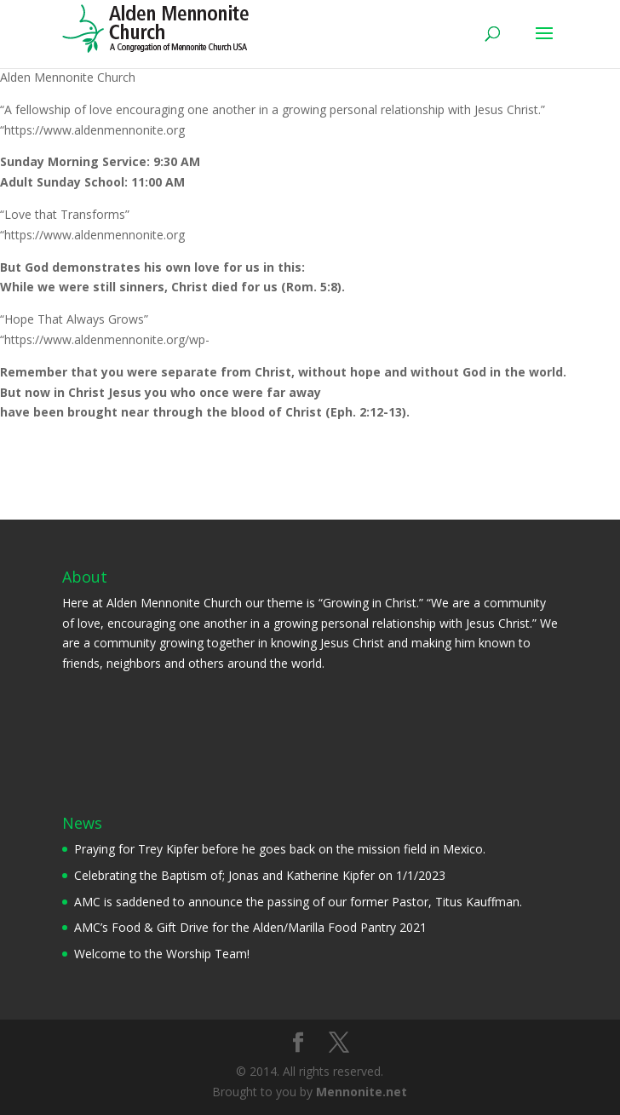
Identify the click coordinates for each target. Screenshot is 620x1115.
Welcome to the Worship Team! (162, 953)
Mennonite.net (361, 1091)
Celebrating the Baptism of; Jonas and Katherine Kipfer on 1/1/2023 (259, 875)
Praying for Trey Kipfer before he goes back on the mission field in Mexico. (279, 849)
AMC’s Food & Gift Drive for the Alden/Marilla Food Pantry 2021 (250, 927)
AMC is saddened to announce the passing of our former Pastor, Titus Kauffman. (298, 902)
